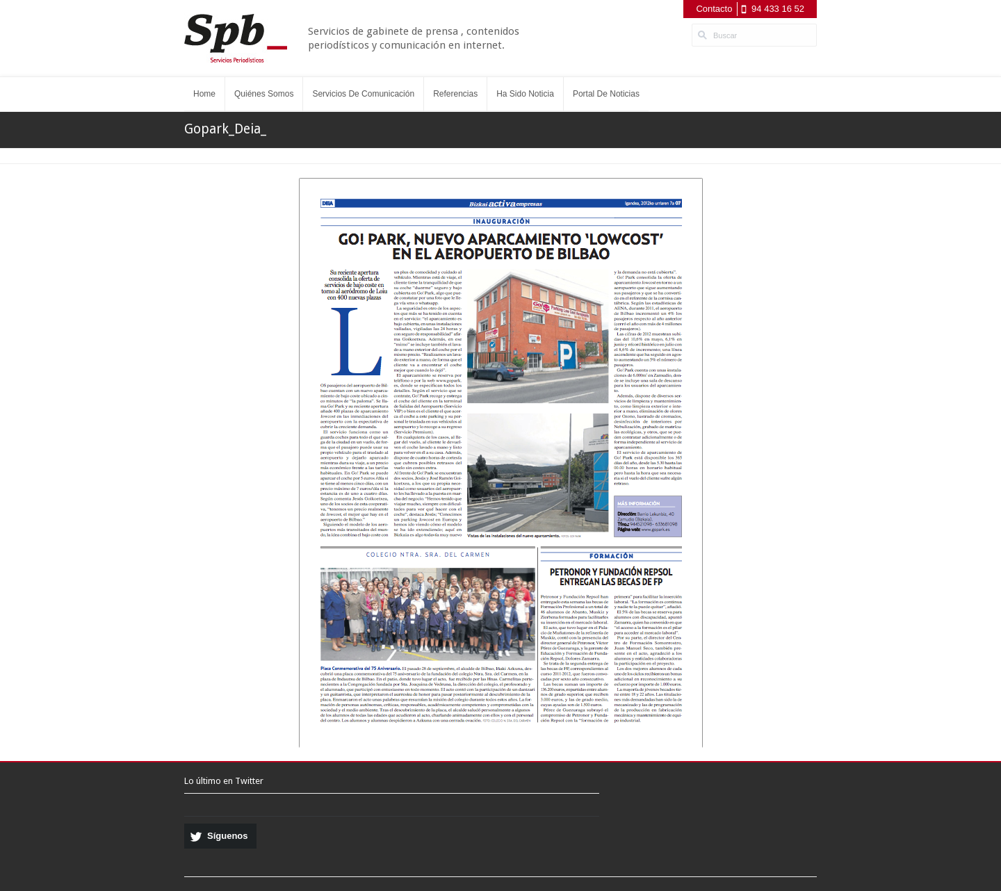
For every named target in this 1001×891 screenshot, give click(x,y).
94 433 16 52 (777, 8)
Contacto (714, 8)
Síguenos (227, 836)
